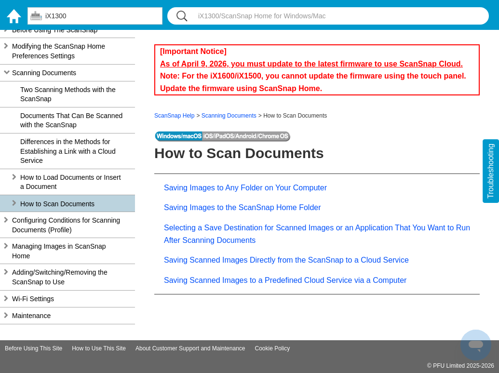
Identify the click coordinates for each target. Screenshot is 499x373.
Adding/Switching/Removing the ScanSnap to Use (60, 277)
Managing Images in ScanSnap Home (59, 251)
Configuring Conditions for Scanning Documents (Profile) (66, 225)
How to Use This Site (99, 348)
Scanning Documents (44, 73)
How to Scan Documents (57, 204)
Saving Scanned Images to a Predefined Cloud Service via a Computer (285, 280)
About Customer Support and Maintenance (190, 348)
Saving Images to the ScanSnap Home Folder (242, 207)
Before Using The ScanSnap (54, 30)
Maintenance (31, 316)
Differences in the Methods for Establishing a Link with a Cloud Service (68, 151)
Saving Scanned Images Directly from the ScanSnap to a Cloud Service (286, 260)
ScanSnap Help (174, 115)
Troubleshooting (490, 171)
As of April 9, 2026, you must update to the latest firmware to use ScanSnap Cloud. (311, 64)
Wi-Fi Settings (33, 299)
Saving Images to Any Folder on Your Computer (245, 188)
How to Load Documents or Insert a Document (70, 182)
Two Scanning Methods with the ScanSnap (68, 94)
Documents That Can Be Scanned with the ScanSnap (71, 120)
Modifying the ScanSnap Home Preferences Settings (58, 51)
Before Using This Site (33, 348)
